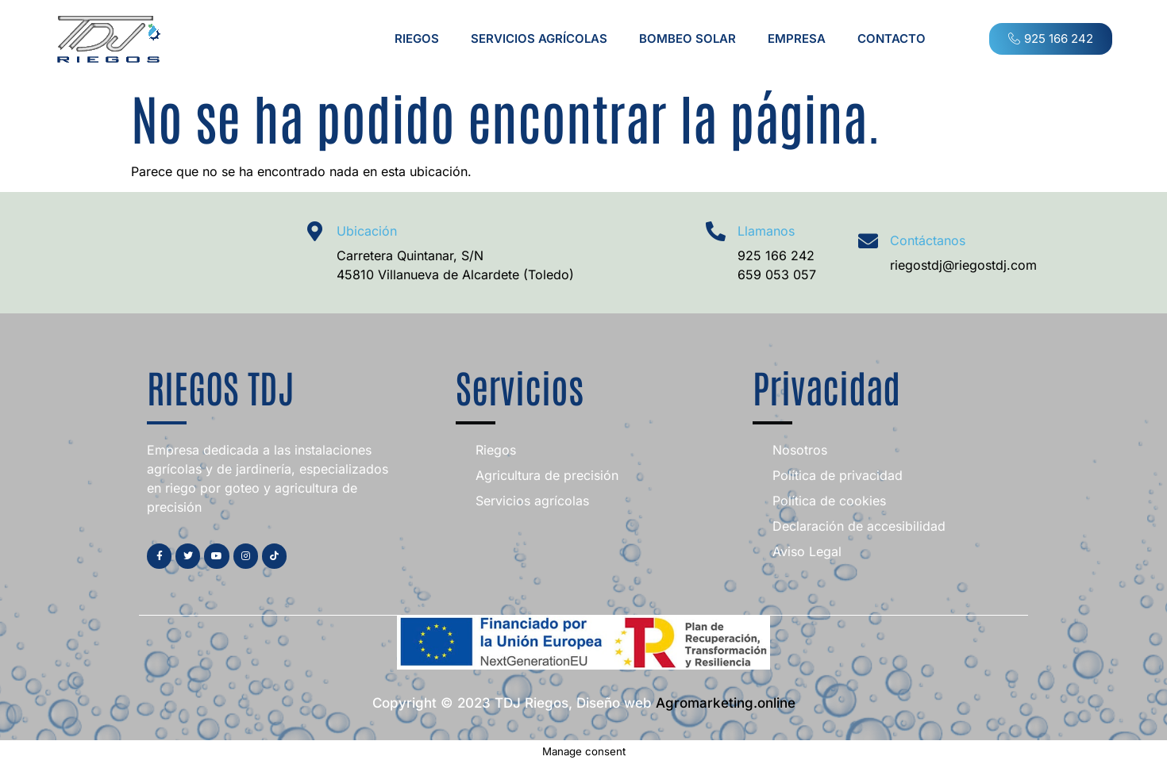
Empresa (797, 38)
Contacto (891, 38)
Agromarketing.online (725, 703)
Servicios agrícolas (539, 38)
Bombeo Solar (687, 38)
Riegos (417, 38)
